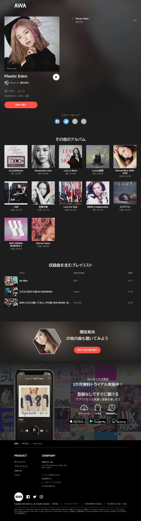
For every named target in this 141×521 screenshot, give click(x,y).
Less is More (70, 170)
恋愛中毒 (43, 207)
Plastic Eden (82, 18)
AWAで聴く (21, 105)
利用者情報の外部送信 (93, 504)
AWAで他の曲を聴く (87, 350)
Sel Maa (23, 281)
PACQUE (78, 303)
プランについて (21, 466)
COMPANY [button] (48, 455)
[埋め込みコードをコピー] (83, 121)
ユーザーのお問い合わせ (51, 475)
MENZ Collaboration (97, 207)
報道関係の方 (47, 479)
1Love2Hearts (16, 170)
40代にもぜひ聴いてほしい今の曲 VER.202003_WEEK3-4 (47, 303)
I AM (16, 207)
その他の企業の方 (48, 486)
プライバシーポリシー (71, 504)
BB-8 (76, 281)
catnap (76, 292)
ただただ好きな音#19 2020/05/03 (35, 292)
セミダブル (125, 207)
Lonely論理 (98, 170)
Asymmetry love (43, 170)
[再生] (56, 77)
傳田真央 (24, 83)
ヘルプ (17, 475)
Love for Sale (70, 207)
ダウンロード (19, 462)
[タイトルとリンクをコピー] (75, 121)
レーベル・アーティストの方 (51, 482)
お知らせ (18, 471)
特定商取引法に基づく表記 (117, 504)
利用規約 (55, 504)
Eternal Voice (43, 243)
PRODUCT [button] (20, 455)
